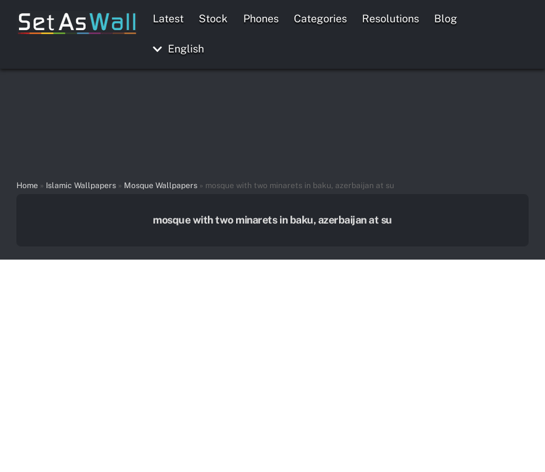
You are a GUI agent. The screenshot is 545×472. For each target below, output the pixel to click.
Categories (320, 18)
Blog (445, 18)
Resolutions (390, 18)
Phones (261, 18)
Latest (168, 18)
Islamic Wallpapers (81, 185)
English (178, 49)
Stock (213, 18)
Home (27, 185)
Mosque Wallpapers (160, 185)
